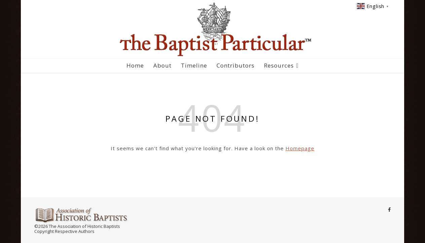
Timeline (194, 65)
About (162, 65)
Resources (279, 65)
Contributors (236, 65)
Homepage (299, 148)
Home (135, 65)
